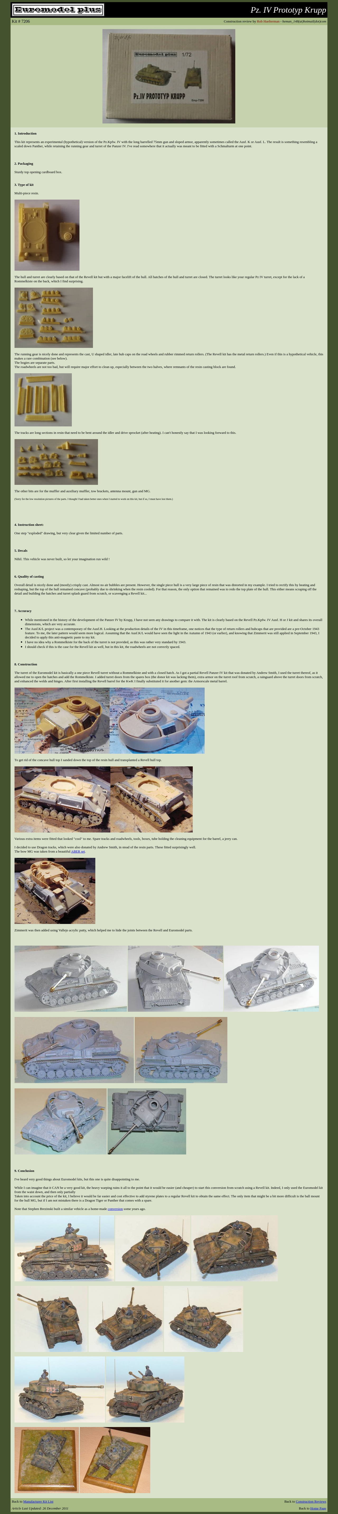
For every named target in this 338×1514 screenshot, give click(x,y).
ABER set (78, 851)
